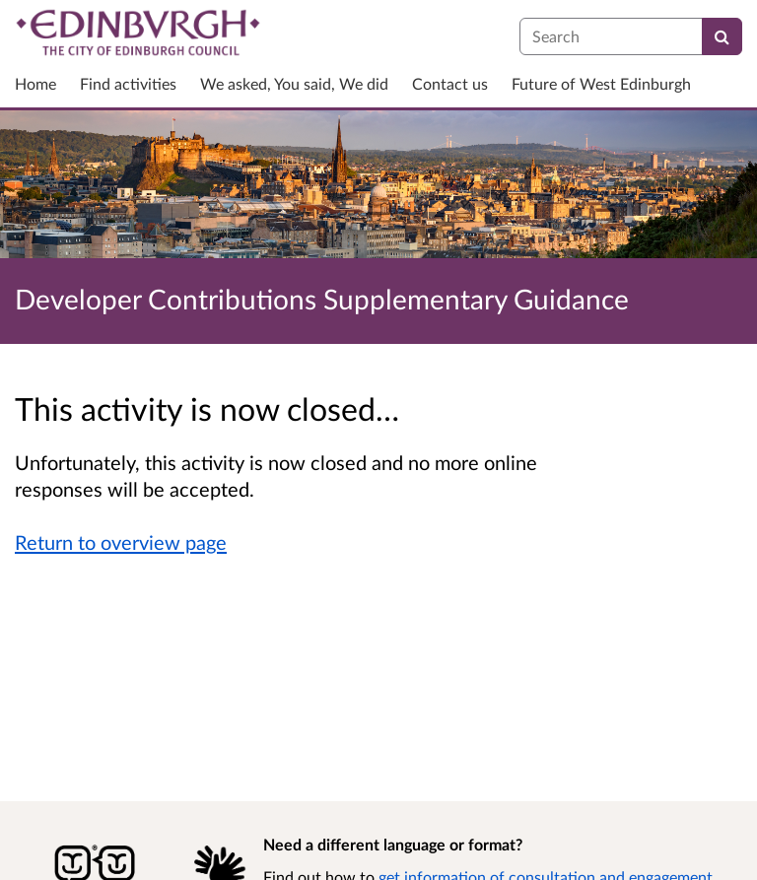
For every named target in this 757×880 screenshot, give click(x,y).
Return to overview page (121, 542)
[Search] (722, 36)
